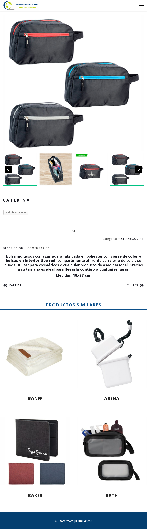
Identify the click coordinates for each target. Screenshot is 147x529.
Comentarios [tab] (38, 248)
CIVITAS (132, 285)
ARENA (111, 398)
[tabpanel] (73, 266)
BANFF (35, 398)
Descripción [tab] (13, 248)
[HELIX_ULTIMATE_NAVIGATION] (141, 5)
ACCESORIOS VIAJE (131, 239)
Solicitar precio (16, 212)
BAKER (35, 495)
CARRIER (15, 285)
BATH (112, 495)
